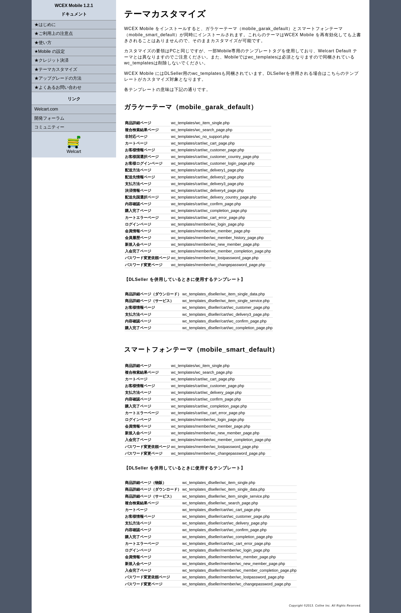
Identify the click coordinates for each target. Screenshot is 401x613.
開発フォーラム (49, 118)
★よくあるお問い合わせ (57, 87)
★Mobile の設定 (49, 51)
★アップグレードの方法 (57, 78)
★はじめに (45, 24)
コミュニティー (49, 127)
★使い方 (42, 42)
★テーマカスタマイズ (55, 69)
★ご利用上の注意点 (53, 33)
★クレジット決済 (51, 60)
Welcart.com (46, 109)
